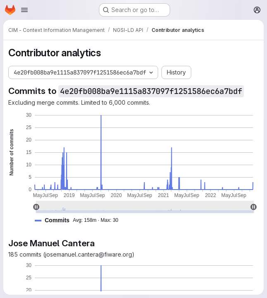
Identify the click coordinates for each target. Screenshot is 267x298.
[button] (80, 220)
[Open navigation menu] (24, 10)
